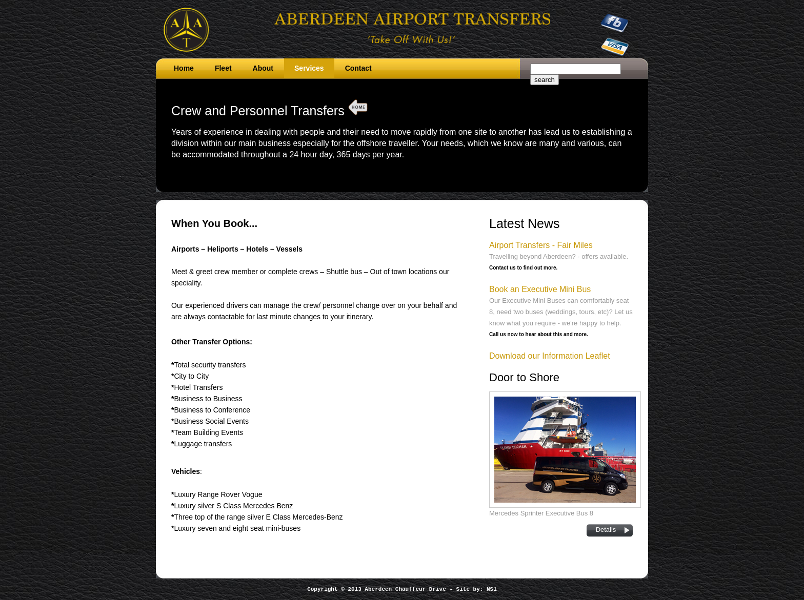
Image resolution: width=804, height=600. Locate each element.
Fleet (223, 68)
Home (184, 68)
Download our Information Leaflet (549, 355)
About (263, 68)
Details (606, 529)
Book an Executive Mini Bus (540, 289)
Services (309, 68)
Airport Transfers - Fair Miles (541, 245)
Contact (358, 68)
